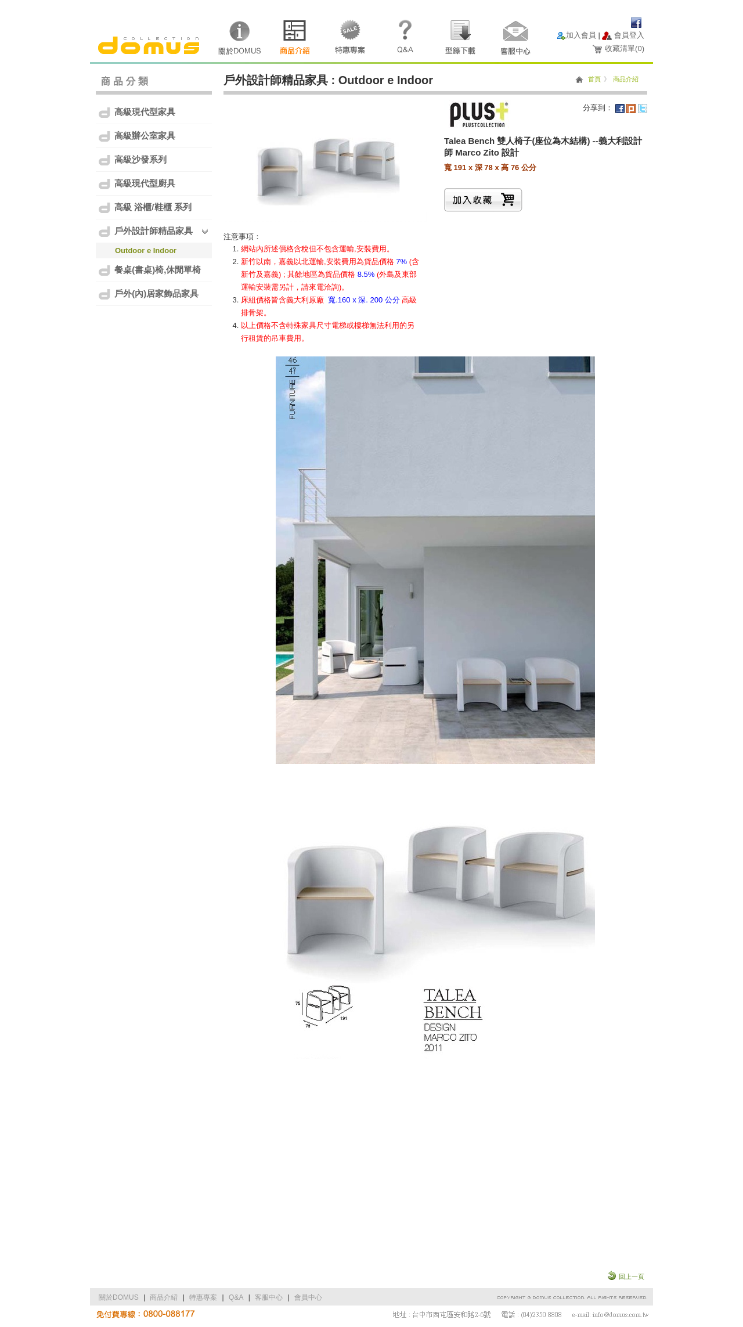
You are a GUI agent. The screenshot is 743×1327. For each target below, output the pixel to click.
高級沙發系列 (132, 159)
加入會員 (581, 35)
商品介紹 (626, 78)
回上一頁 (631, 1276)
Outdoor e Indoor (145, 250)
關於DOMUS (119, 1297)
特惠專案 (203, 1297)
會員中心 (308, 1297)
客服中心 (269, 1297)
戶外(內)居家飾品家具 (148, 294)
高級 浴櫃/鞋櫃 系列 (145, 207)
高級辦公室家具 (136, 136)
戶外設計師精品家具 (145, 231)
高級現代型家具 (136, 112)
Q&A (236, 1297)
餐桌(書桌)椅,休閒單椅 (149, 270)
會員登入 (629, 35)
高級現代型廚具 (136, 183)
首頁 (594, 78)
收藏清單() (624, 48)
